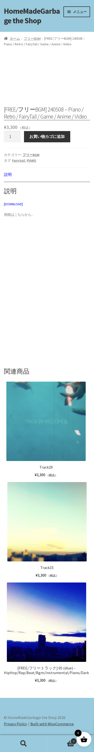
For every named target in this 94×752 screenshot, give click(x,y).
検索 (23, 743)
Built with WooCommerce (52, 723)
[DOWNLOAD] (13, 204)
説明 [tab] (8, 174)
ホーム (15, 38)
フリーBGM (32, 38)
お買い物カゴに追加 (47, 136)
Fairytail (18, 160)
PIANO (31, 160)
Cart (62, 740)
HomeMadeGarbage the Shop (32, 15)
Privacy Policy (15, 723)
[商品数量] (12, 136)
